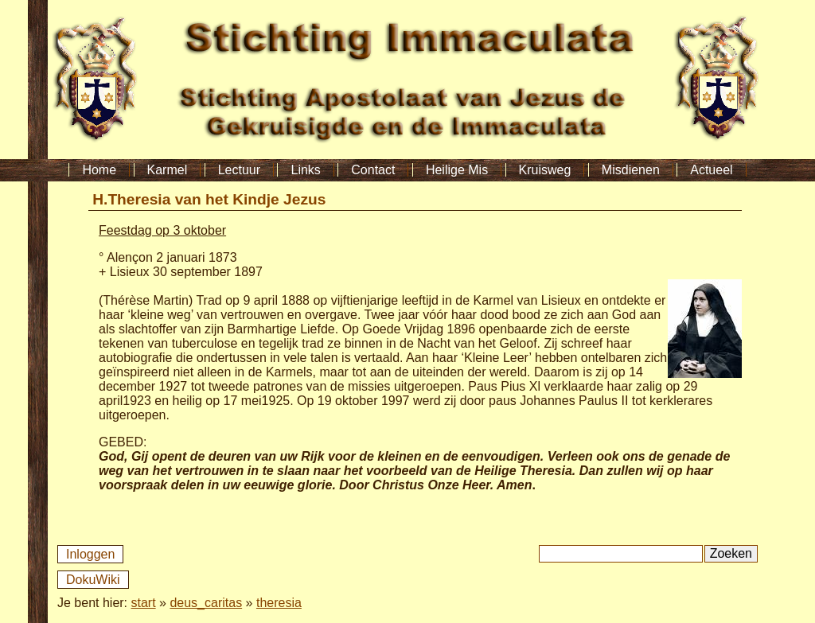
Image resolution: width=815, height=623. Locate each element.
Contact (373, 170)
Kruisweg (545, 170)
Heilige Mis (457, 170)
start (143, 602)
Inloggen (90, 554)
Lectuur (239, 170)
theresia (279, 602)
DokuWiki (93, 579)
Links (305, 170)
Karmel (167, 170)
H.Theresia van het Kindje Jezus (209, 199)
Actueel (711, 170)
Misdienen (631, 170)
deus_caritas (206, 602)
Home (99, 170)
